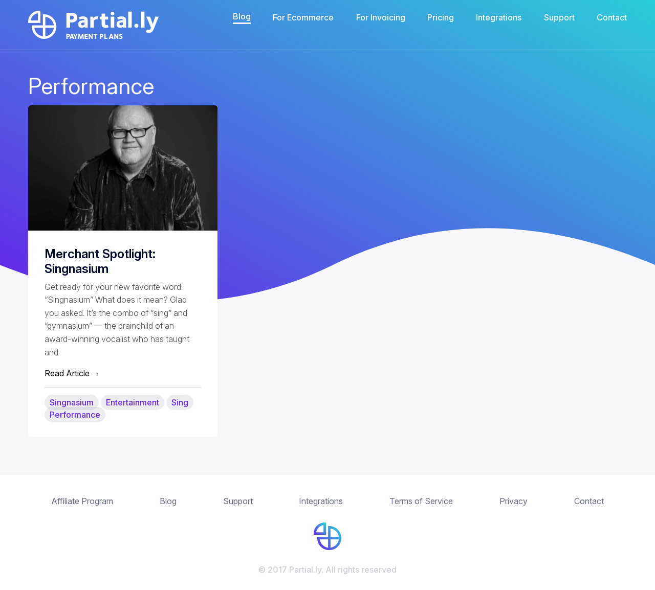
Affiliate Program (82, 501)
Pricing (440, 17)
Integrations (498, 17)
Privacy (513, 501)
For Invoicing (380, 17)
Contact (612, 17)
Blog (242, 16)
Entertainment (132, 402)
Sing (179, 402)
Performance (75, 415)
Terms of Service (421, 501)
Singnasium (72, 402)
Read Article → (72, 373)
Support (559, 17)
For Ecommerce (303, 17)
